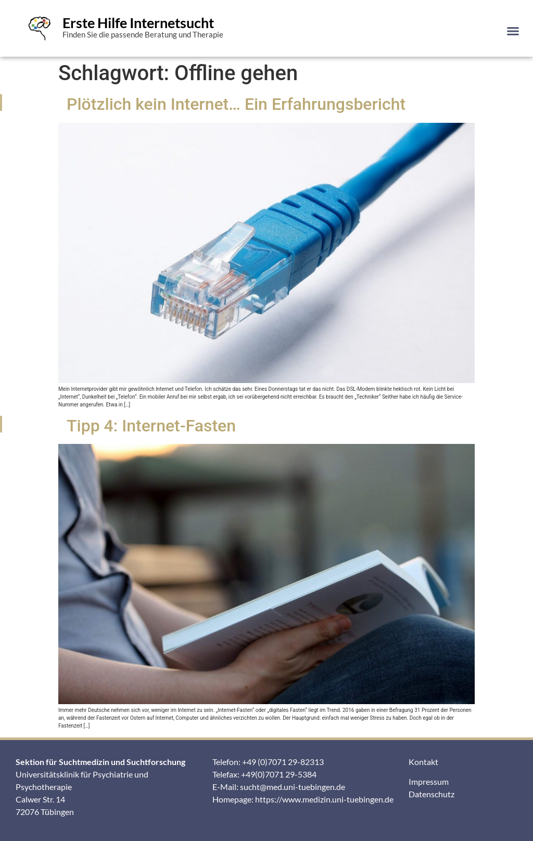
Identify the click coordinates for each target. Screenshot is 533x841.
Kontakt (423, 762)
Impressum (429, 781)
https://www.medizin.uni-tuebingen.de (324, 799)
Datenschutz (431, 794)
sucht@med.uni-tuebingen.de (292, 787)
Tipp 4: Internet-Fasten (151, 426)
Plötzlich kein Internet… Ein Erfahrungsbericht (236, 104)
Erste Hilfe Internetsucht (138, 22)
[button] (513, 31)
